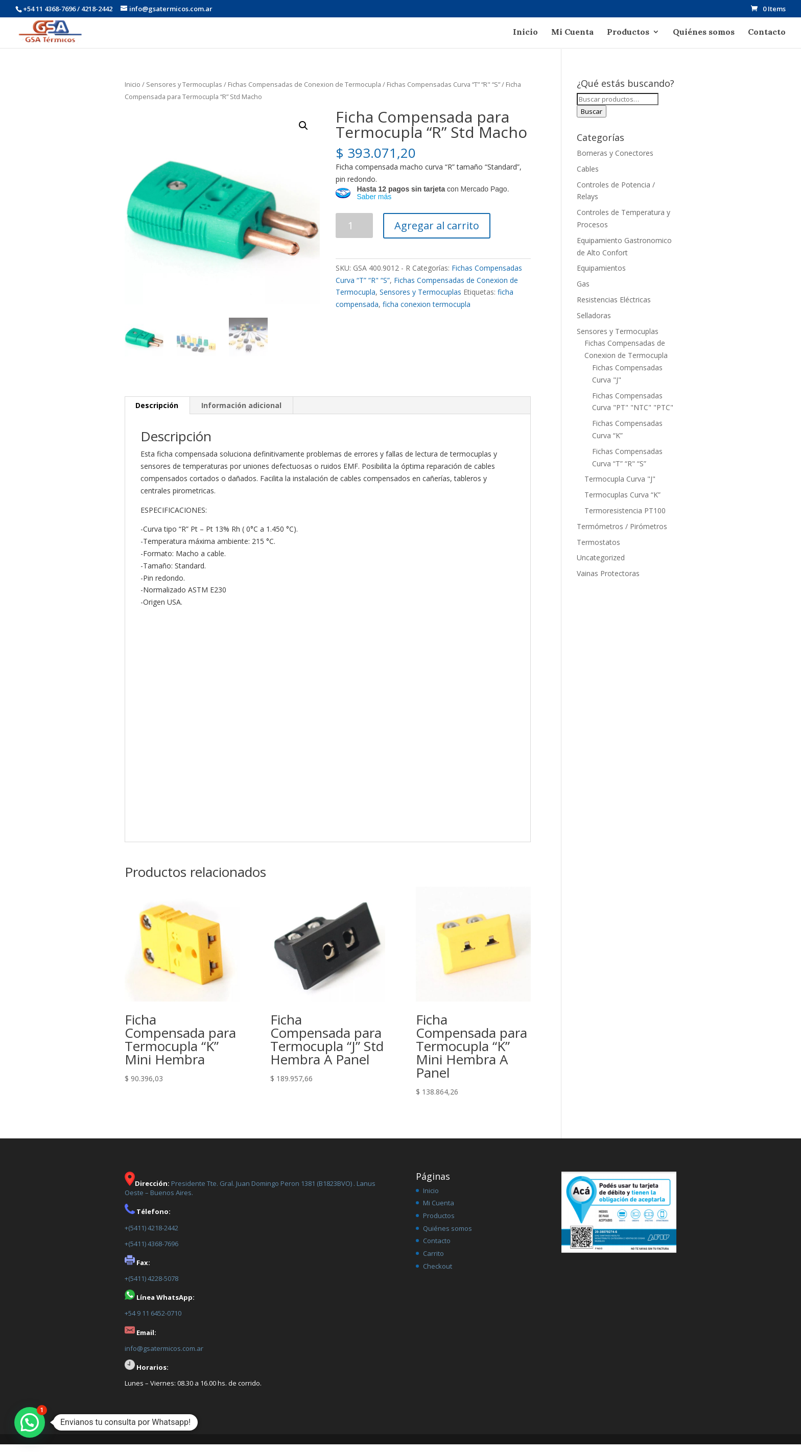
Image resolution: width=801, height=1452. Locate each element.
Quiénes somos (704, 32)
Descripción (156, 413)
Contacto (767, 32)
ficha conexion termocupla (426, 312)
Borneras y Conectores (615, 160)
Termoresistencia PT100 (625, 518)
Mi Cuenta (572, 32)
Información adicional (241, 413)
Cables (588, 176)
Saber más (374, 204)
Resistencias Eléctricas (614, 307)
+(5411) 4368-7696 (151, 1251)
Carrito (433, 1261)
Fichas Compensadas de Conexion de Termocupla (304, 92)
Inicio (525, 32)
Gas (583, 291)
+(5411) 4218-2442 (151, 1235)
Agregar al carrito (436, 233)
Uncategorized (601, 565)
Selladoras (594, 323)
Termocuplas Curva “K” (622, 502)
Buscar (591, 119)
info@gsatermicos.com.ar (164, 1356)
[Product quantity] (354, 233)
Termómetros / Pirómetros (622, 534)
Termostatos (598, 550)
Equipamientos (601, 275)
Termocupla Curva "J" (619, 486)
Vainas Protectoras (608, 581)
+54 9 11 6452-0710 (153, 1320)
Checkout (437, 1273)
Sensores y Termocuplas (184, 92)
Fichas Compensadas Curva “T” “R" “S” (443, 92)
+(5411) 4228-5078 (151, 1286)
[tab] (157, 413)
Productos (628, 32)
